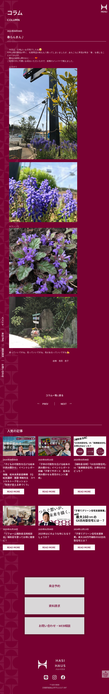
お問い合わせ (3, 370)
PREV (45, 403)
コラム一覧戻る (54, 395)
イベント (3, 321)
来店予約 (3, 337)
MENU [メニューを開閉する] (104, 12)
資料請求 (3, 352)
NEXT (64, 403)
